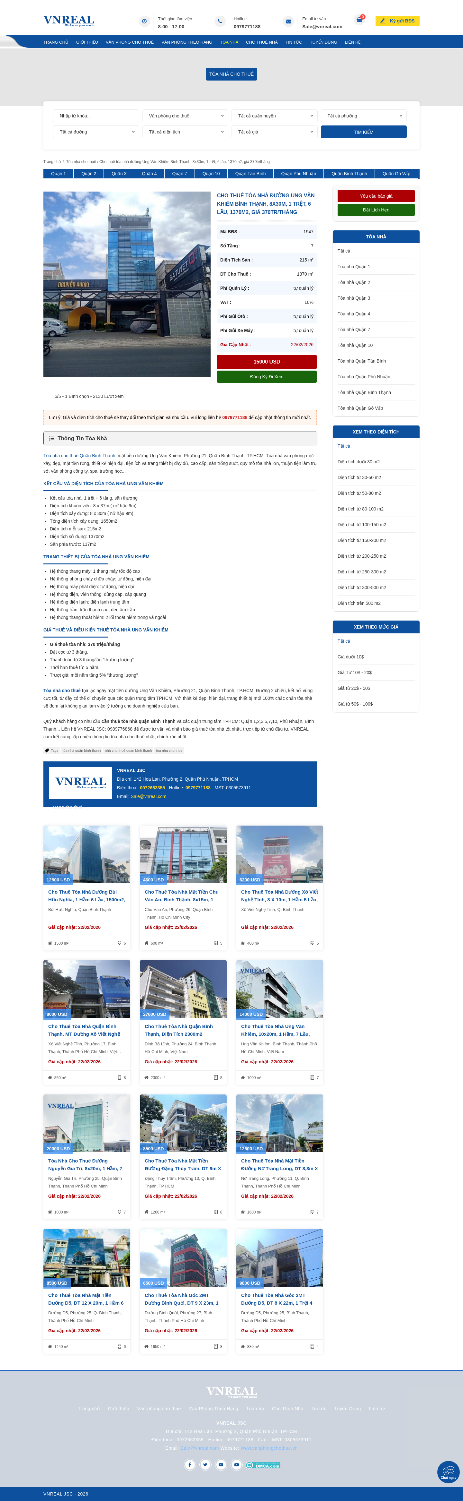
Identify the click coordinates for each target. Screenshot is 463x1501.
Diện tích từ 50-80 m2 (359, 493)
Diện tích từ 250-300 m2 (362, 571)
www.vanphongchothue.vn (269, 1448)
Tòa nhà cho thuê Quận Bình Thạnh (79, 455)
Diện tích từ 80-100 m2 (361, 508)
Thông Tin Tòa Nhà (82, 438)
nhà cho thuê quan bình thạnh (128, 750)
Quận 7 (179, 173)
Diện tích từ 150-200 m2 (362, 540)
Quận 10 (211, 173)
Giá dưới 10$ (351, 656)
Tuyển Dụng (323, 42)
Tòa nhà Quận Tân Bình (362, 361)
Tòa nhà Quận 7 (354, 329)
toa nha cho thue (169, 750)
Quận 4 (149, 173)
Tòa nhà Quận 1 (354, 266)
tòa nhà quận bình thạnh (81, 750)
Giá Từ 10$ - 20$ (355, 672)
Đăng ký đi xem (266, 376)
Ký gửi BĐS (402, 20)
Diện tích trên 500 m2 (359, 603)
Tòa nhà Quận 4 (354, 313)
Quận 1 (58, 173)
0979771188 (247, 26)
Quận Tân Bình (250, 173)
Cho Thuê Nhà (262, 42)
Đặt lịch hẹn (376, 209)
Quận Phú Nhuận (298, 173)
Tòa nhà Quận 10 (355, 345)
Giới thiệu (87, 42)
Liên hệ (353, 42)
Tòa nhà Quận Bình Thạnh (364, 392)
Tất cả (344, 250)
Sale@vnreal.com (322, 26)
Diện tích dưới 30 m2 (359, 461)
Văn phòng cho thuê (130, 42)
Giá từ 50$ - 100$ (355, 704)
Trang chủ (55, 42)
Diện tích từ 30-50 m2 (359, 477)
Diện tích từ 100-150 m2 (362, 524)
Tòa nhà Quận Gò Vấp (360, 408)
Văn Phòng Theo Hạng (186, 42)
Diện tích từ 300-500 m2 (362, 587)
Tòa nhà (229, 42)
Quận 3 (119, 173)
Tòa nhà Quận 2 (354, 282)
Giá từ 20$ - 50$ (354, 688)
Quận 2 (88, 173)
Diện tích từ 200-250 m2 (362, 556)
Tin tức (294, 42)
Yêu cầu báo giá (376, 196)
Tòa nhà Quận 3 (354, 298)
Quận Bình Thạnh (349, 173)
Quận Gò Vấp (396, 173)
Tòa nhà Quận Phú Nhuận (364, 376)
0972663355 (152, 787)
